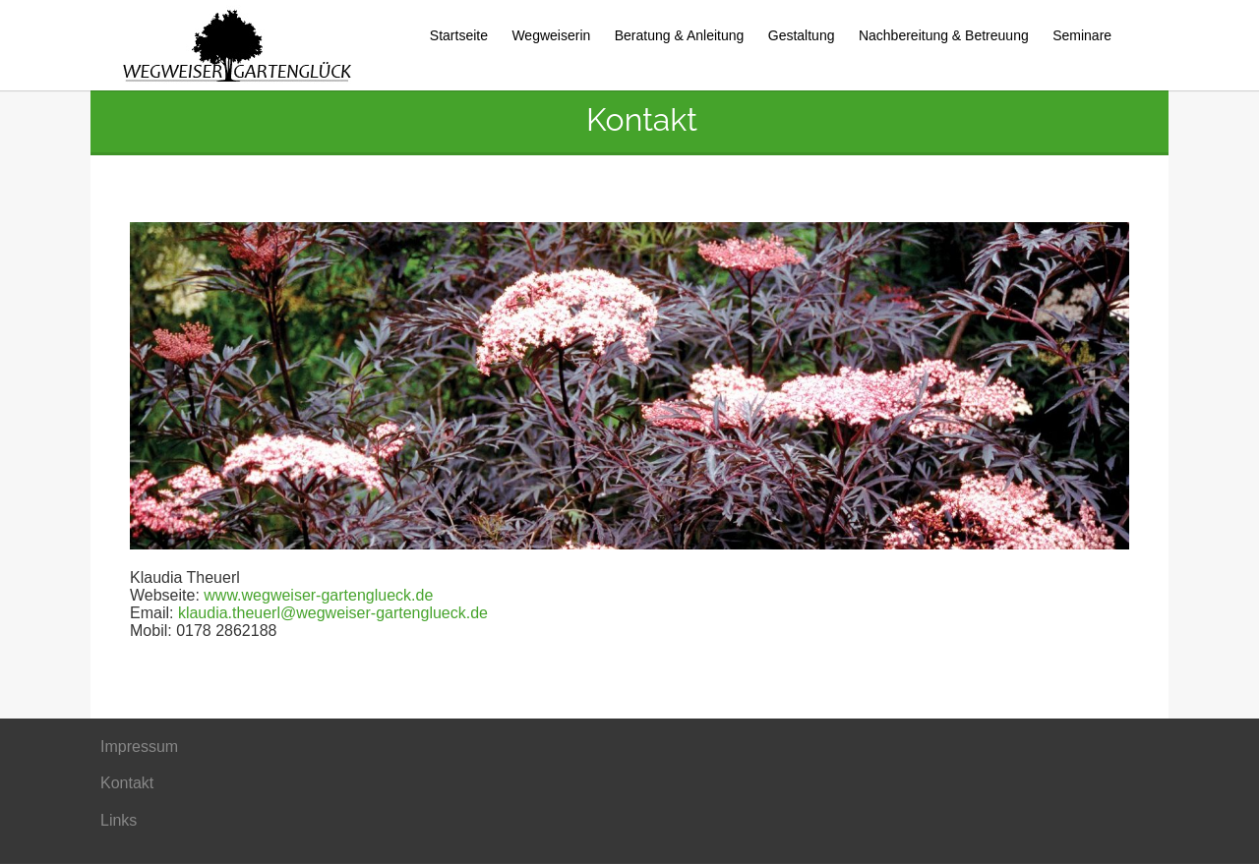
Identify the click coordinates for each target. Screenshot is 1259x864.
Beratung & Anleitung (680, 35)
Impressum (139, 746)
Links (118, 820)
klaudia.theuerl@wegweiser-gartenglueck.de (333, 613)
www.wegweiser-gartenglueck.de (318, 595)
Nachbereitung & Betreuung (944, 35)
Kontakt (126, 783)
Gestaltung (801, 35)
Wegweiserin (550, 35)
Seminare (1081, 35)
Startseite (459, 35)
